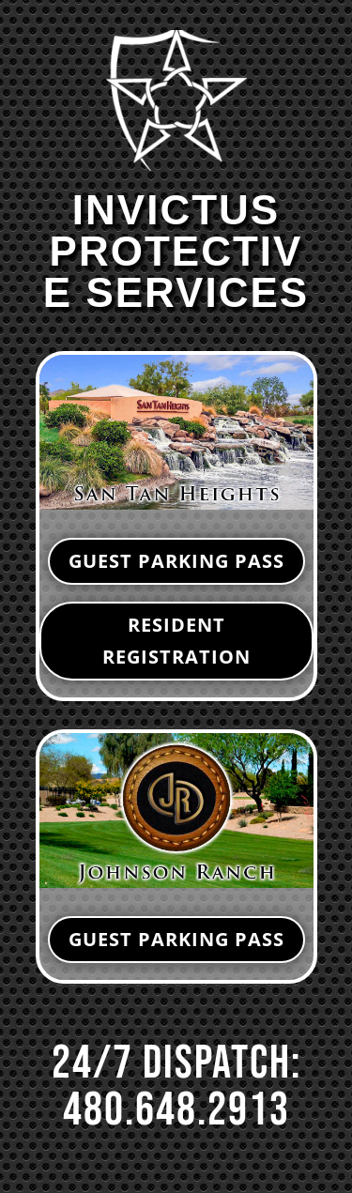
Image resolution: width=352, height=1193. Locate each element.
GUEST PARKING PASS (176, 561)
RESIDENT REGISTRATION (176, 640)
